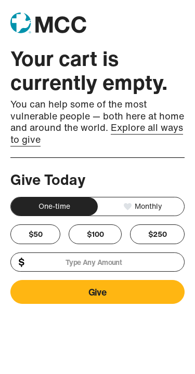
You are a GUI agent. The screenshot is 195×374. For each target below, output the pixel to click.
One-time (54, 206)
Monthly (147, 206)
